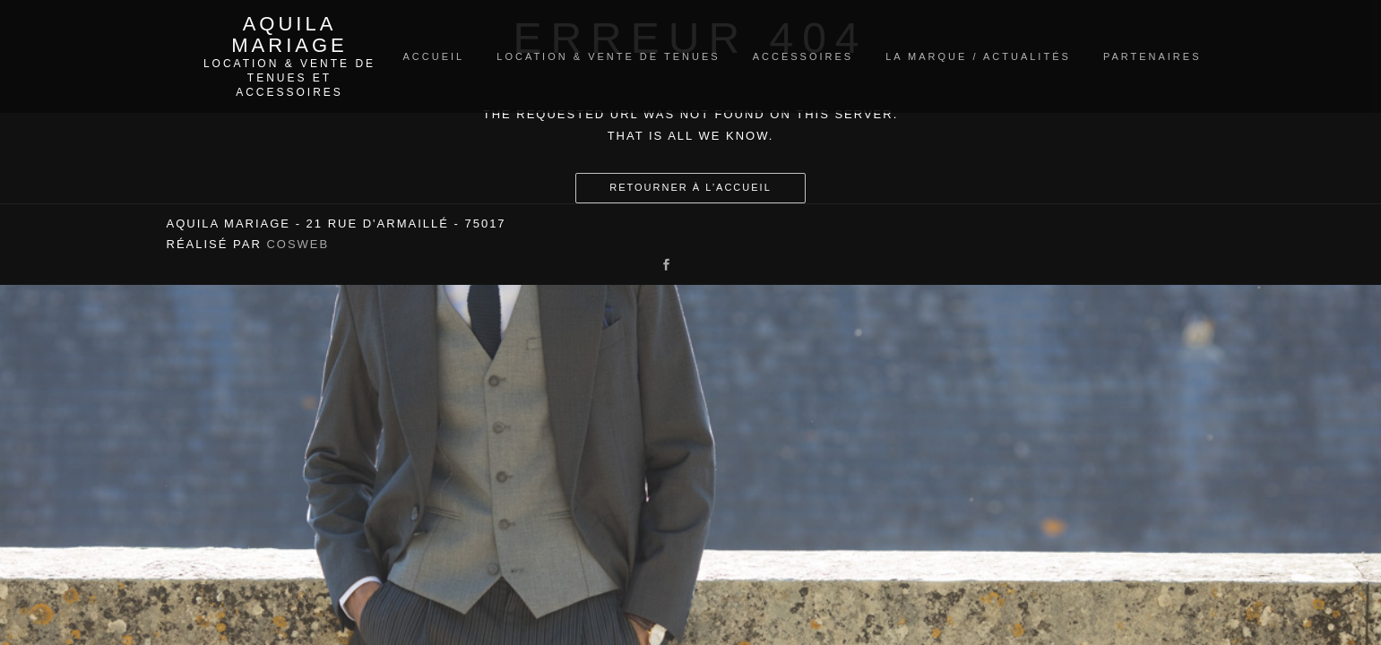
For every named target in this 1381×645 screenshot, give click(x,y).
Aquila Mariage (289, 34)
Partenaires (1152, 56)
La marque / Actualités (978, 56)
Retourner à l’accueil (690, 187)
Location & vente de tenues (608, 56)
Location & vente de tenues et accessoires (289, 78)
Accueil (434, 56)
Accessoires (803, 56)
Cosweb (297, 244)
